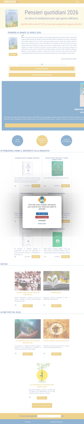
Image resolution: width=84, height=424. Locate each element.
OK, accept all (42, 213)
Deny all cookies (42, 217)
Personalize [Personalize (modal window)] (42, 220)
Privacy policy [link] (42, 223)
